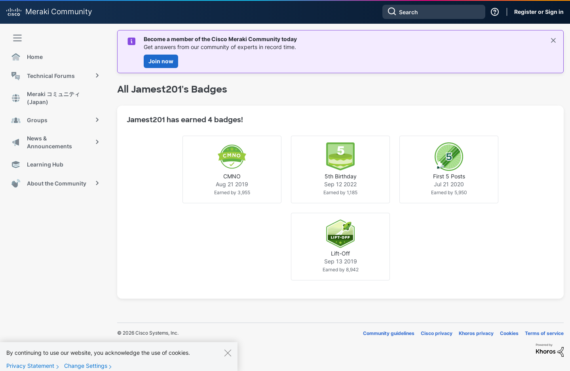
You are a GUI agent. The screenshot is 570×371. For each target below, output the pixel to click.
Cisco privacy (436, 333)
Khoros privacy (476, 333)
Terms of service (544, 333)
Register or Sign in (539, 11)
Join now (160, 61)
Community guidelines (388, 333)
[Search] (433, 12)
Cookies (509, 333)
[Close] (228, 358)
